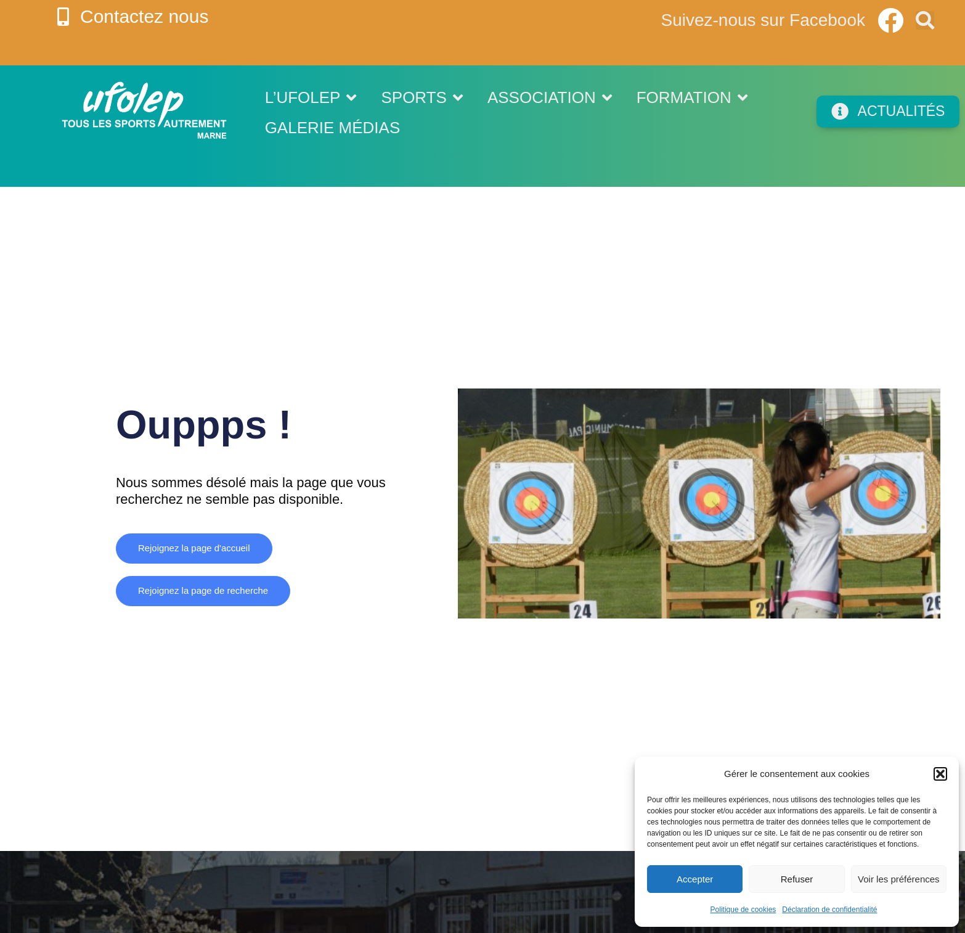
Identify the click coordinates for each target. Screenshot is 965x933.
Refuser (797, 879)
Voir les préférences (899, 879)
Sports (421, 97)
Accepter (695, 879)
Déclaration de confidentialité (829, 909)
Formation (692, 97)
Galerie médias (333, 127)
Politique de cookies (743, 909)
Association (549, 97)
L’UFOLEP (311, 97)
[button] (940, 774)
